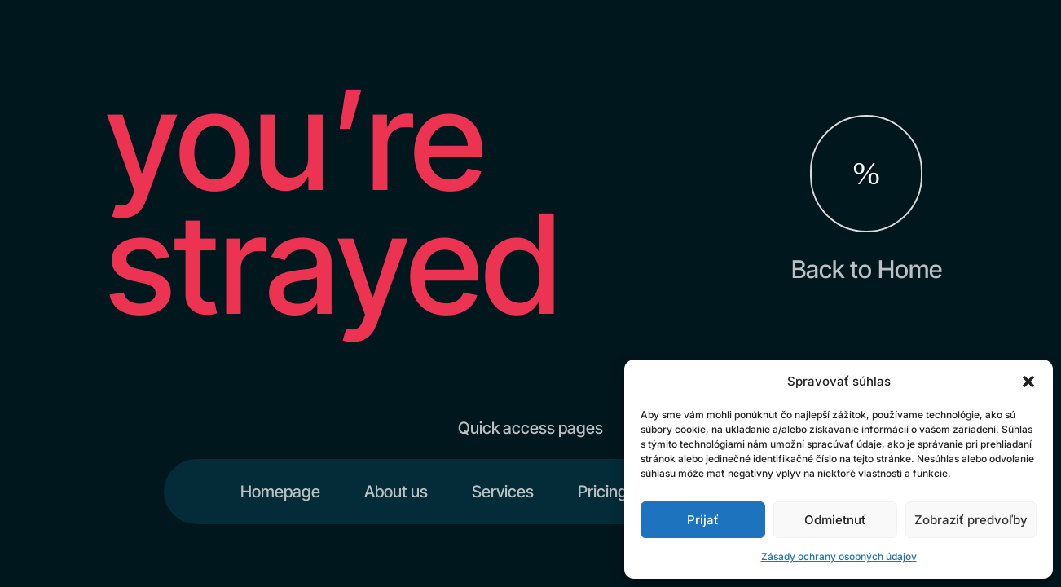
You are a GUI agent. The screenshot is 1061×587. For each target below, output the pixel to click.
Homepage (280, 491)
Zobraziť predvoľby (971, 519)
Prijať (703, 519)
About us (396, 491)
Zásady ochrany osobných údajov (839, 556)
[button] (1028, 381)
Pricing (602, 491)
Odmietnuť (835, 519)
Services (503, 491)
